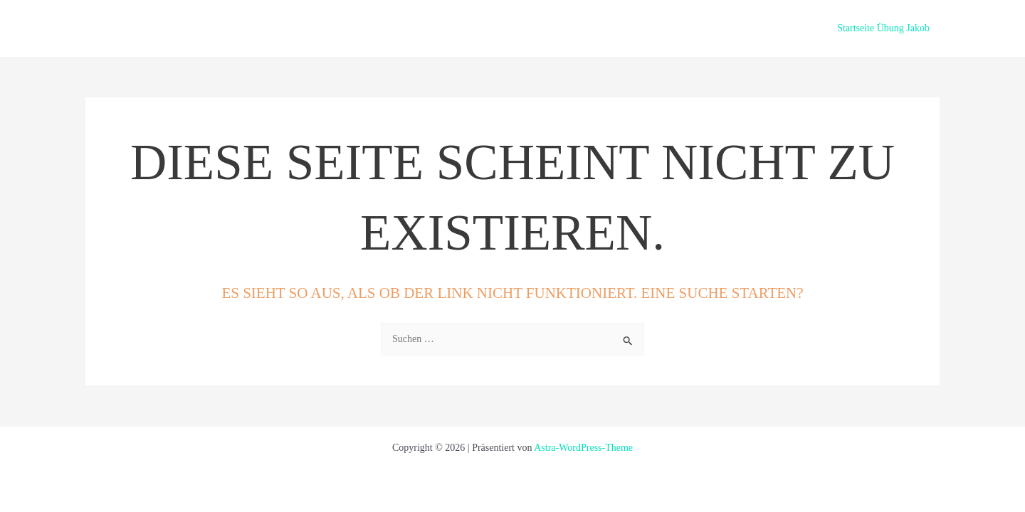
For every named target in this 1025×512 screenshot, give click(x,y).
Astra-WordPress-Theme (583, 447)
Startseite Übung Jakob (883, 28)
